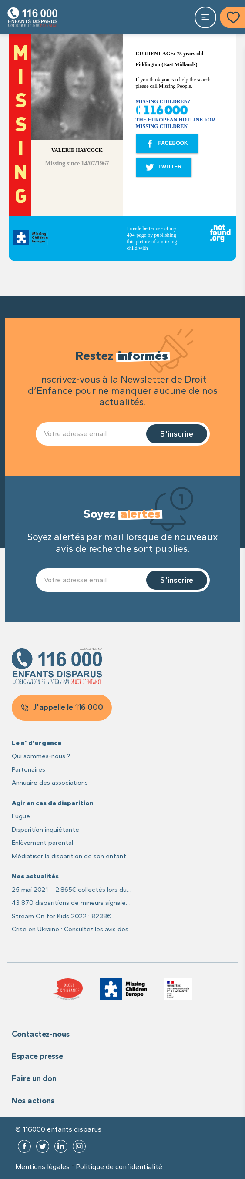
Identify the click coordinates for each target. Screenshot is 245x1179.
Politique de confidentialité (119, 1166)
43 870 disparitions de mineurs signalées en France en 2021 (72, 903)
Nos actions (33, 1100)
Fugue (21, 816)
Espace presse (37, 1056)
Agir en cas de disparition (53, 803)
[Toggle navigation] (205, 17)
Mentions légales (42, 1166)
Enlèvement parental (42, 842)
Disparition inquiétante (45, 829)
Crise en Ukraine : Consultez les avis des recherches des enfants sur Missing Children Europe (70, 929)
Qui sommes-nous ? (41, 756)
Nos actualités (35, 876)
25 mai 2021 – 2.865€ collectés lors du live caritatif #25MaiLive (69, 890)
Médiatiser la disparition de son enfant (69, 856)
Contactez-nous (41, 1034)
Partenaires (28, 769)
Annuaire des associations (50, 782)
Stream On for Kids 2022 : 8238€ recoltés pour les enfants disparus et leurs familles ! (67, 916)
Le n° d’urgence (36, 743)
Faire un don (34, 1078)
